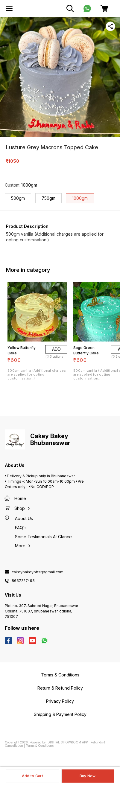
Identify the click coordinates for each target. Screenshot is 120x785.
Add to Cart (32, 776)
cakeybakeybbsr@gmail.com (37, 572)
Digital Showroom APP (68, 742)
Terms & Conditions (40, 745)
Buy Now (88, 776)
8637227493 (23, 581)
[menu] (9, 8)
